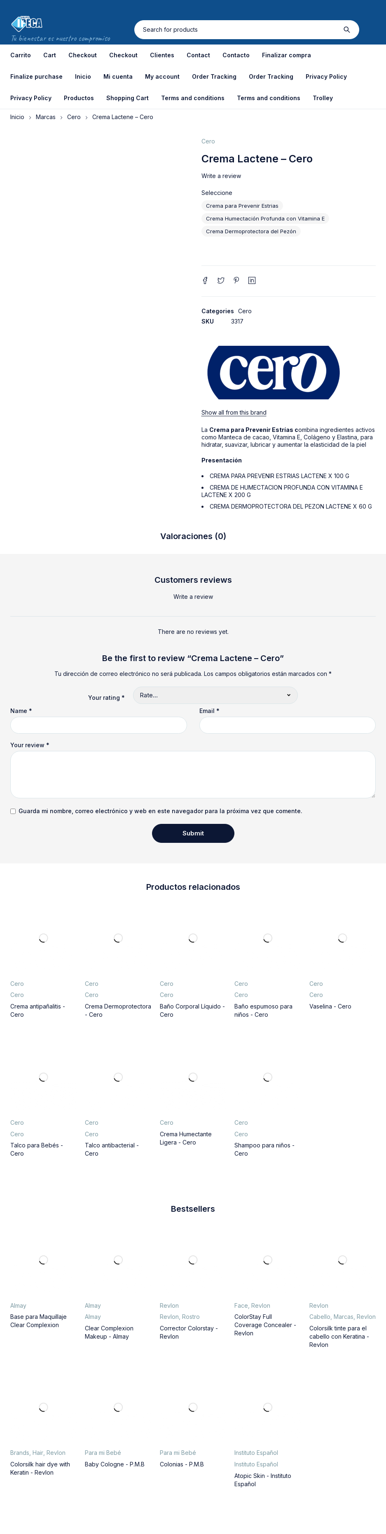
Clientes (162, 55)
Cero (74, 116)
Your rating (106, 697)
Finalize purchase (36, 76)
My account (162, 76)
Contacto (236, 55)
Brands (19, 1452)
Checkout (82, 55)
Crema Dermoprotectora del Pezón (251, 231)
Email (209, 711)
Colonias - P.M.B (182, 1464)
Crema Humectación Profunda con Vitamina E (265, 218)
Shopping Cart (127, 97)
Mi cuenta (118, 76)
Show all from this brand (234, 412)
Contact (198, 55)
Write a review (221, 175)
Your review (29, 745)
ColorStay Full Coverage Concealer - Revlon (265, 1325)
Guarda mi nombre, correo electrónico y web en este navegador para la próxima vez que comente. (160, 810)
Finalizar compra (286, 55)
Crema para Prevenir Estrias (242, 205)
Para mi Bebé (103, 1452)
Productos (79, 97)
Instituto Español (256, 1452)
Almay (18, 1305)
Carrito (20, 55)
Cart (49, 55)
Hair (38, 1452)
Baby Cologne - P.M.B (115, 1464)
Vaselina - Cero (330, 1006)
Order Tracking (214, 76)
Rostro (191, 1316)
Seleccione (216, 193)
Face (241, 1305)
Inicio (83, 76)
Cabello (319, 1316)
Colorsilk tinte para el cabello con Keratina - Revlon (339, 1336)
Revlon (169, 1305)
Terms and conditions (193, 97)
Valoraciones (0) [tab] (193, 536)
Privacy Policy (326, 76)
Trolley (323, 97)
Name (21, 711)
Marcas (46, 116)
